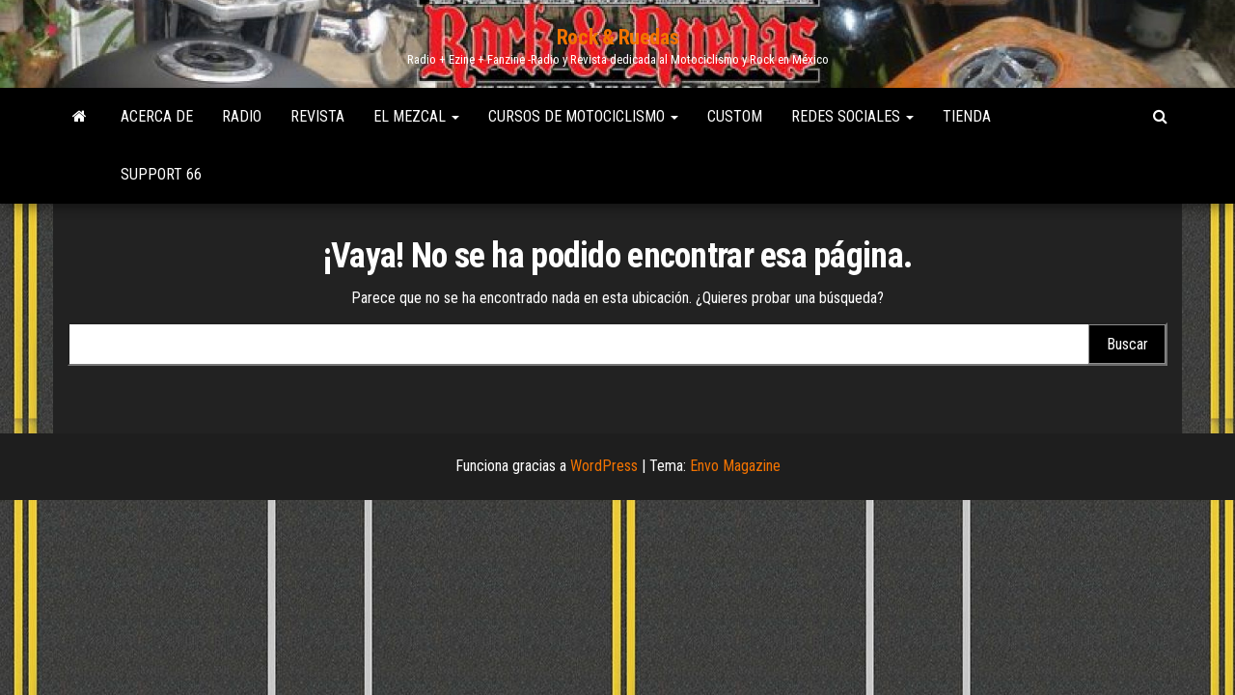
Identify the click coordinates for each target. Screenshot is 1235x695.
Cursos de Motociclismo (583, 116)
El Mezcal (416, 116)
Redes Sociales (852, 116)
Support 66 (161, 174)
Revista (317, 116)
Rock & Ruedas (617, 37)
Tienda (967, 116)
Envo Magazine (735, 466)
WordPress (604, 466)
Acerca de (157, 116)
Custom (734, 116)
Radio (241, 116)
